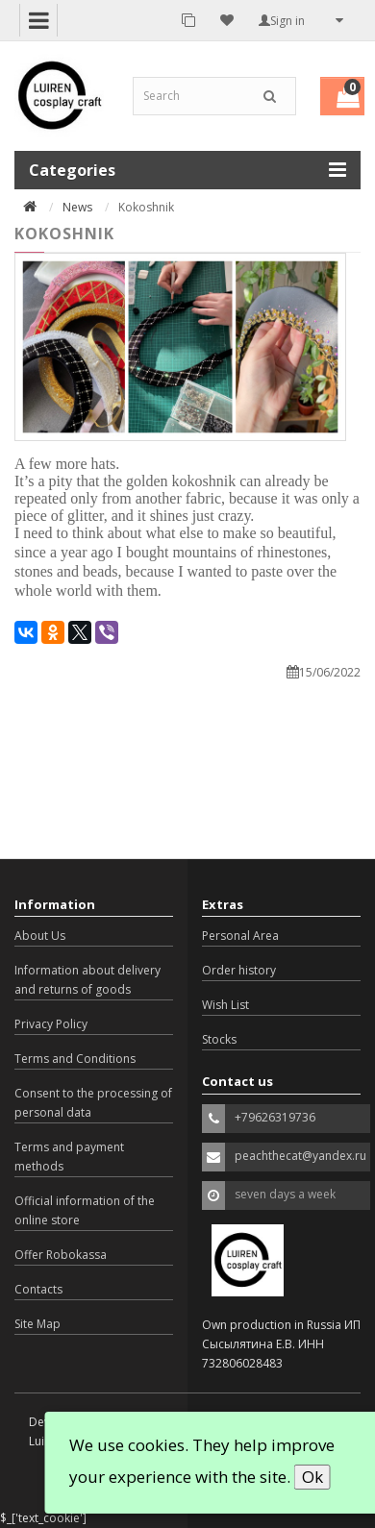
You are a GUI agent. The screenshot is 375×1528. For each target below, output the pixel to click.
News (77, 207)
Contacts (38, 1289)
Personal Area (240, 935)
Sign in (282, 20)
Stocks (219, 1039)
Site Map (37, 1324)
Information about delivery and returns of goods (87, 980)
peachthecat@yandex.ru (300, 1155)
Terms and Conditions (75, 1058)
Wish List (225, 1005)
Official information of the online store (84, 1210)
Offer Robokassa (60, 1254)
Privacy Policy (51, 1024)
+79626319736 (275, 1117)
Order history (239, 970)
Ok (312, 1477)
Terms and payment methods (69, 1156)
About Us (39, 935)
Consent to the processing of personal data (93, 1103)
